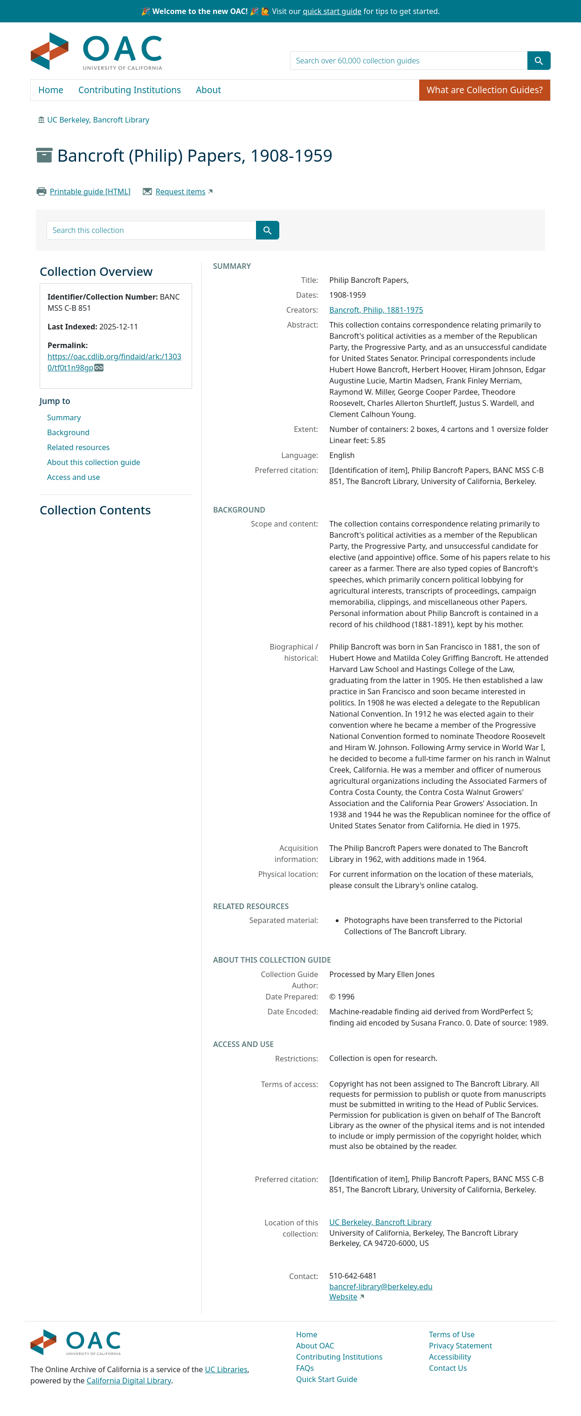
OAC (96, 52)
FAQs (305, 1368)
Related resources (78, 447)
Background (68, 432)
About (208, 90)
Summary (64, 417)
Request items (181, 191)
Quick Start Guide (327, 1379)
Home (50, 90)
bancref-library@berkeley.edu (380, 1286)
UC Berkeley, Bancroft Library (98, 120)
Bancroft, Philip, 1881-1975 (376, 310)
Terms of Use (452, 1334)
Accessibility (450, 1357)
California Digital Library (129, 1380)
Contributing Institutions (129, 90)
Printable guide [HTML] (90, 191)
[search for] (409, 60)
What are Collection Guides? (485, 90)
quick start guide (332, 11)
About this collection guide (93, 462)
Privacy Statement (460, 1346)
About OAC (315, 1346)
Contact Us (448, 1368)
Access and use (73, 477)
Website (343, 1297)
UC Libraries (226, 1369)
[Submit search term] (539, 60)
